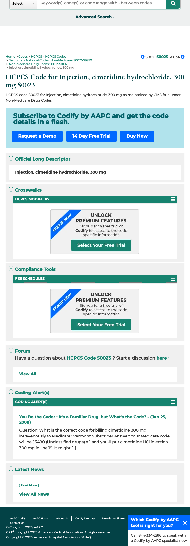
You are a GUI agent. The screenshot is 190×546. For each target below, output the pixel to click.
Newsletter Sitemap (114, 518)
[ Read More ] (29, 485)
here (161, 358)
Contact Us (17, 522)
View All (27, 374)
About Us (62, 518)
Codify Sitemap (85, 518)
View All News (34, 494)
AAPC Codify (17, 518)
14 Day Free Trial (91, 136)
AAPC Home (40, 518)
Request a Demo (37, 136)
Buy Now (137, 136)
